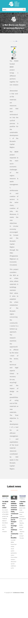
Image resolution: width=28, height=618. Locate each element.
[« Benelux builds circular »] (22, 497)
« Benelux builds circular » (22, 503)
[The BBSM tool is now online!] (5, 497)
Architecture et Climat (18, 592)
